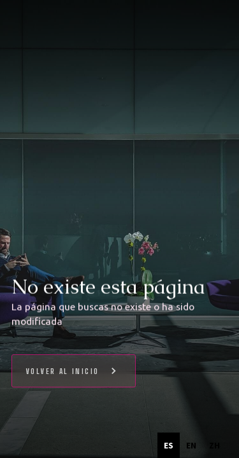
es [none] (168, 445)
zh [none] (214, 445)
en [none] (191, 445)
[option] (191, 445)
